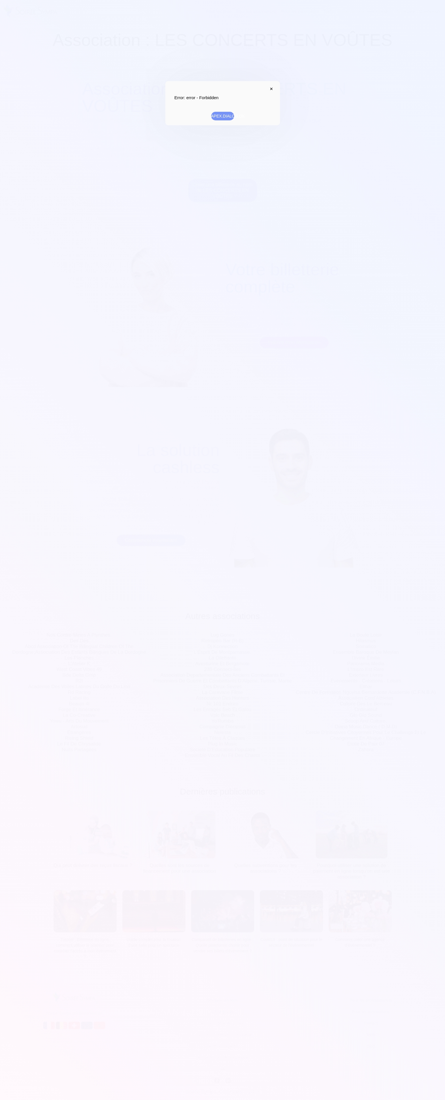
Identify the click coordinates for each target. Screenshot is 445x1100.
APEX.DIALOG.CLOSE (270, 89)
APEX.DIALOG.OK (222, 116)
